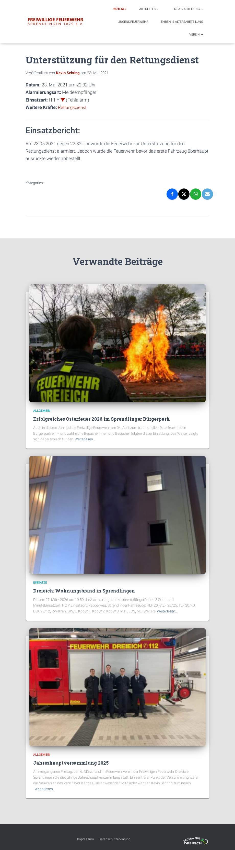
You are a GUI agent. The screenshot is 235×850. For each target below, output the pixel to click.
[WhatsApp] (195, 194)
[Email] (207, 194)
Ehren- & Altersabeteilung (182, 22)
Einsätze (40, 582)
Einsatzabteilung (187, 9)
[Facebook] (172, 194)
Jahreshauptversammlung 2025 (71, 763)
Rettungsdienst (73, 107)
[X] (184, 194)
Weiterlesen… (85, 439)
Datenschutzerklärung (114, 839)
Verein (196, 34)
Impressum (85, 839)
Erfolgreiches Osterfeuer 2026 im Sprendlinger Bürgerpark (101, 419)
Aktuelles (149, 9)
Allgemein (41, 410)
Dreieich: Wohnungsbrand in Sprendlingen (84, 591)
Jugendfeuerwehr (133, 22)
